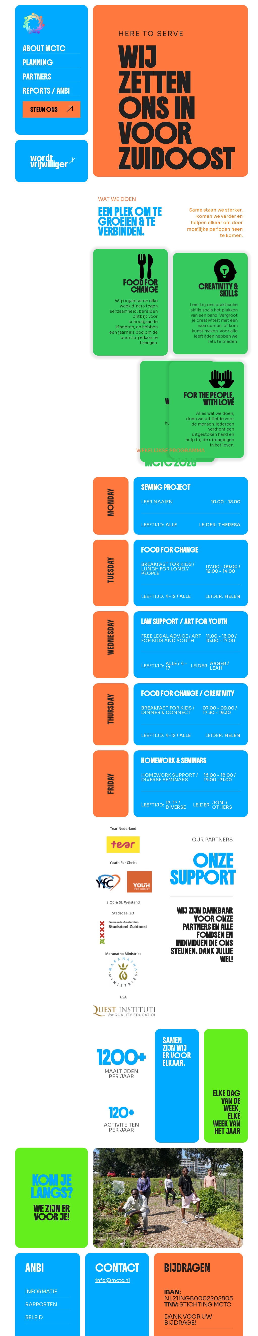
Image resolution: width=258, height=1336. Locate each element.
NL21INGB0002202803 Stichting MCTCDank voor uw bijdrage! (198, 1307)
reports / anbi (46, 91)
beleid (34, 1317)
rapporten (41, 1304)
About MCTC (44, 49)
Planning (38, 63)
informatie (41, 1292)
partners (37, 77)
